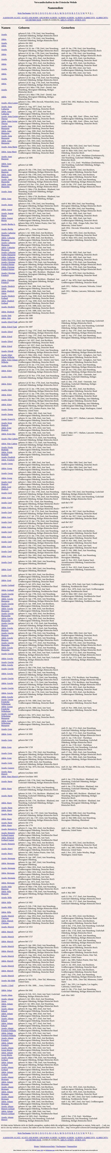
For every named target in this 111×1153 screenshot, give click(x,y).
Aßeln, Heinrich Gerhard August (7, 839)
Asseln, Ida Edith (8, 981)
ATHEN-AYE (80, 20)
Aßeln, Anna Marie (9, 152)
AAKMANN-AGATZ (11, 18)
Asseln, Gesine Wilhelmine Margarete (7, 716)
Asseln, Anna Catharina (6, 108)
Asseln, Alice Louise (9, 103)
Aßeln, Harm (6, 789)
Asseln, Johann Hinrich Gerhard (7, 1107)
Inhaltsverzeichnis (47, 1146)
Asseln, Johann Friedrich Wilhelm (8, 1029)
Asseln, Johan (6, 995)
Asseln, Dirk (6, 315)
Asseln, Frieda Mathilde (7, 448)
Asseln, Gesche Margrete (7, 634)
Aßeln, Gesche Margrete (7, 629)
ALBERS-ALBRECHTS (85, 18)
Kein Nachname (24, 13)
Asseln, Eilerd (7, 332)
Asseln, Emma (7, 409)
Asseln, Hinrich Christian (7, 917)
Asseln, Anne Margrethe (6, 180)
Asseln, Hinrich (7, 927)
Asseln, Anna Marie (9, 147)
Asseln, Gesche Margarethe (7, 614)
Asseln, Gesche (7, 654)
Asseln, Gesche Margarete (7, 595)
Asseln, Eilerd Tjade (9, 322)
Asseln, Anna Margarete (6, 127)
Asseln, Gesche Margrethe (7, 644)
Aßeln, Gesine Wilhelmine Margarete (7, 723)
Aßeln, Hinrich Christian (7, 922)
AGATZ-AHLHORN (29, 18)
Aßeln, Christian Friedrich (7, 281)
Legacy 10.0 (40, 1150)
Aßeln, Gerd (6, 498)
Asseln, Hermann (8, 858)
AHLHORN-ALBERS (48, 18)
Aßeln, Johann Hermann (7, 1083)
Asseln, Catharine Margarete (8, 234)
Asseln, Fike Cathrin (9, 439)
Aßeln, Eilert (6, 371)
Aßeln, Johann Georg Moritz (7, 1054)
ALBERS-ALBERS (66, 18)
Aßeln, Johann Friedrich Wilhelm (8, 1034)
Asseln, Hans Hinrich (6, 773)
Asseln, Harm (6, 781)
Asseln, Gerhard (7, 585)
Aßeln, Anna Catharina (6, 112)
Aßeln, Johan (6, 990)
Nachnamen (61, 1146)
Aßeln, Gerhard (7, 590)
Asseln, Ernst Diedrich (6, 424)
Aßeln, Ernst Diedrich (6, 429)
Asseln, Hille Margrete (6, 888)
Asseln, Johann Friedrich (7, 1039)
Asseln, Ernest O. (8, 419)
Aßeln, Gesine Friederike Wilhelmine (7, 709)
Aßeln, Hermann (8, 863)
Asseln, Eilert (6, 366)
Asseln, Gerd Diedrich (6, 483)
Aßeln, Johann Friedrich (7, 1044)
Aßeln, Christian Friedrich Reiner (7, 268)
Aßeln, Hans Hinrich (9, 777)
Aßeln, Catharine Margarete (8, 239)
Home (36, 1146)
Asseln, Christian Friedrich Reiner (8, 263)
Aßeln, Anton (6, 210)
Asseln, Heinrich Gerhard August (8, 834)
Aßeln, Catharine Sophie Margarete (8, 258)
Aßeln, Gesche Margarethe (7, 619)
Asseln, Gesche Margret (7, 624)
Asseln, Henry (7, 849)
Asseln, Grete (6, 729)
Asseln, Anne (6, 191)
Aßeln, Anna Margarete (6, 132)
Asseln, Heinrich (8, 844)
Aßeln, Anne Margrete (6, 165)
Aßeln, (4, 39)
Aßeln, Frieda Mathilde (6, 453)
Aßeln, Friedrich (7, 460)
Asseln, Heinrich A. (9, 829)
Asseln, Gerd (6, 493)
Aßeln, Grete (6, 734)
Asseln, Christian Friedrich (8, 274)
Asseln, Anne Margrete (6, 158)
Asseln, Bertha (7, 229)
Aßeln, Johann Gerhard (7, 1063)
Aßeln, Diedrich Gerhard (7, 302)
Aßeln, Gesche (7, 659)
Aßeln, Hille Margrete (6, 892)
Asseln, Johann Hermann (7, 1078)
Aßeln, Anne (6, 199)
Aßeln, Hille (6, 902)
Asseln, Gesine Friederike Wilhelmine (7, 701)
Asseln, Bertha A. (8, 224)
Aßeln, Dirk (6, 318)
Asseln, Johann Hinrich (7, 1118)
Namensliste (72, 1146)
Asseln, (4, 34)
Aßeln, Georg (6, 468)
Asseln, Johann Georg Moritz (7, 1049)
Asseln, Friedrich (8, 457)
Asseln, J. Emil (7, 985)
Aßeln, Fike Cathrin (9, 444)
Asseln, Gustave (7, 768)
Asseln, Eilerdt (7, 351)
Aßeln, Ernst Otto (8, 434)
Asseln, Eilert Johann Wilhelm (7, 356)
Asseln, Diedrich (8, 307)
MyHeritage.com (50, 1150)
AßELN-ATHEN (67, 20)
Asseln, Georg (7, 464)
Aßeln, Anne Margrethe (6, 185)
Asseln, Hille (6, 897)
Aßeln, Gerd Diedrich (6, 488)
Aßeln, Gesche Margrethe (7, 649)
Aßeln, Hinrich (7, 932)
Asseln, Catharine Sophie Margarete (8, 253)
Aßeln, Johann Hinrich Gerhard (7, 1112)
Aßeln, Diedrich (7, 312)
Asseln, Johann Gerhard (7, 1059)
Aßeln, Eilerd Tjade (9, 327)
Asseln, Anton (7, 205)
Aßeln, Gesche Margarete (7, 600)
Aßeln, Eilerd (6, 337)
